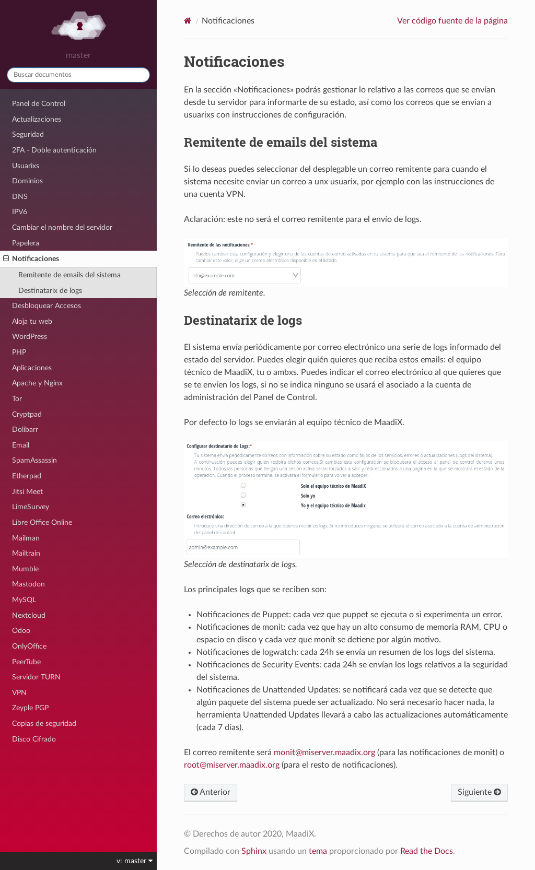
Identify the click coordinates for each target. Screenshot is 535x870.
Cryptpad (27, 414)
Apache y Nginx (37, 383)
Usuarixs (25, 166)
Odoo (21, 630)
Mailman (26, 538)
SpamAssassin (34, 460)
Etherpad (26, 476)
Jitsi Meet (27, 492)
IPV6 (19, 212)
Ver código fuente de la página (452, 21)
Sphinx (253, 851)
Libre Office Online (42, 522)
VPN (19, 693)
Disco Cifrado (34, 739)
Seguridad (28, 134)
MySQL (24, 600)
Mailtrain (26, 553)
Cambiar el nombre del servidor (62, 227)
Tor (17, 399)
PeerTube (26, 662)
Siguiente (479, 792)
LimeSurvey (30, 507)
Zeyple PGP (30, 708)
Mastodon (28, 584)
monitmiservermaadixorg (324, 752)
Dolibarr (25, 429)
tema (318, 851)
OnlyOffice (29, 646)
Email (20, 445)
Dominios (27, 181)
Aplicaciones (32, 368)
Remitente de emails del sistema (69, 275)
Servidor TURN (36, 677)
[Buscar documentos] (78, 75)
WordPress (29, 336)
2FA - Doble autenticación (54, 150)
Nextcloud (28, 615)
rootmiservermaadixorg (232, 765)
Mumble (25, 569)
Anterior (210, 792)
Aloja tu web (32, 321)
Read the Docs (426, 851)
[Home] (188, 20)
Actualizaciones (36, 119)
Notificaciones (31, 259)
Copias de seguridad (44, 723)
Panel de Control (38, 104)
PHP (19, 352)
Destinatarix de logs (50, 291)
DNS (20, 197)
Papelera (25, 243)
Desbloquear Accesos (46, 306)
